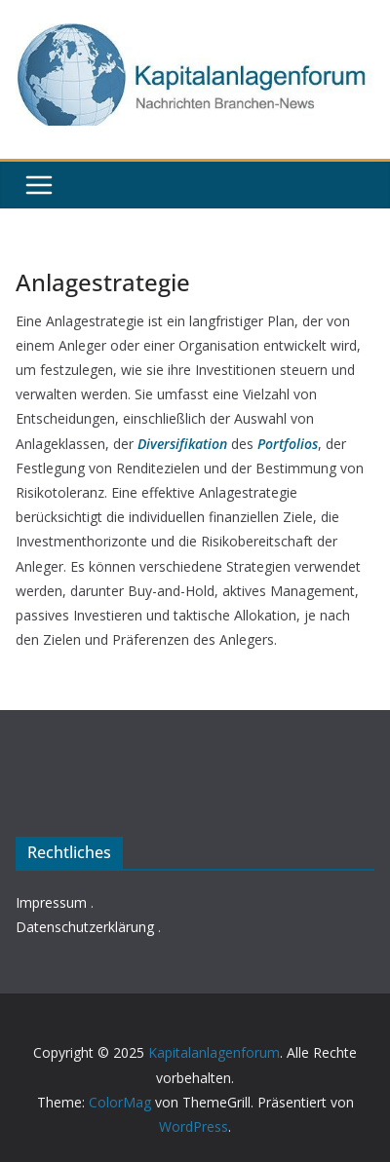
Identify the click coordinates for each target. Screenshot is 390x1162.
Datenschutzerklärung (85, 927)
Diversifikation (182, 443)
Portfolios (287, 443)
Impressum (51, 902)
